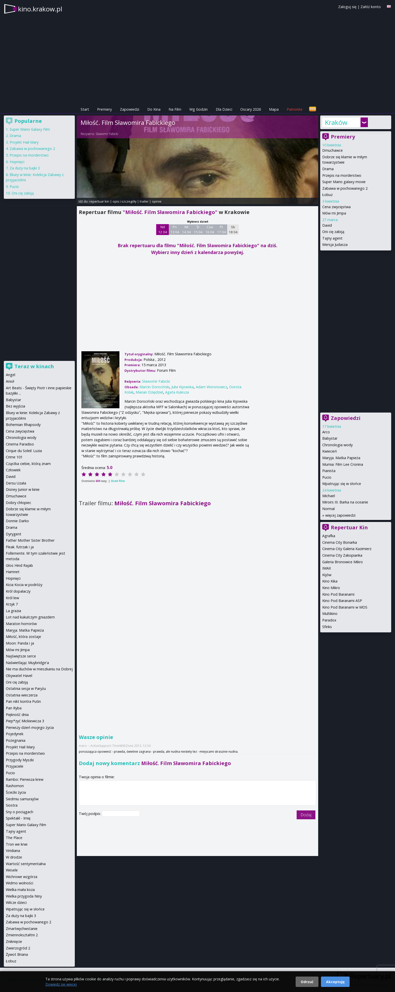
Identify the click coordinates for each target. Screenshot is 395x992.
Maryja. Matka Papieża (341, 457)
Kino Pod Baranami (338, 594)
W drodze (14, 857)
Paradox (329, 620)
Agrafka (328, 535)
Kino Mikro (331, 587)
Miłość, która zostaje (23, 636)
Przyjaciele (14, 766)
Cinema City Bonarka (339, 542)
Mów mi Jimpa (334, 213)
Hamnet (13, 571)
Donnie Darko (17, 520)
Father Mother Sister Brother (30, 540)
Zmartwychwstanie (22, 928)
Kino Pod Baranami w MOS (344, 607)
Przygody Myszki (20, 759)
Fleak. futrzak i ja (20, 546)
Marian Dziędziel (149, 392)
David (327, 225)
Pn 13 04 (174, 229)
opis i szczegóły (124, 201)
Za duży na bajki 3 (25, 168)
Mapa (274, 109)
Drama (328, 168)
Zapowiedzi (129, 109)
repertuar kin (99, 201)
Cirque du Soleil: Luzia (24, 450)
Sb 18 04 (233, 229)
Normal (328, 508)
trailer (144, 201)
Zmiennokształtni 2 (22, 934)
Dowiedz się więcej (61, 984)
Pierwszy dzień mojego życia (30, 727)
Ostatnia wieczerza (22, 695)
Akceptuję (335, 981)
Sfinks (327, 626)
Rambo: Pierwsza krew (24, 779)
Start (85, 109)
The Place (14, 837)
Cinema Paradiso (20, 444)
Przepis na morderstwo (341, 175)
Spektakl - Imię (18, 818)
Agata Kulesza (177, 392)
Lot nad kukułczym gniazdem (30, 617)
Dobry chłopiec (18, 502)
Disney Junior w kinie (23, 489)
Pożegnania (15, 740)
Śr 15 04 (198, 229)
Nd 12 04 (162, 229)
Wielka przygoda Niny (24, 896)
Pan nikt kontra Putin (23, 701)
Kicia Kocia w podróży (24, 584)
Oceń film (118, 481)
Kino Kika (329, 581)
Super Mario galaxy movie (344, 181)
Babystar (329, 438)
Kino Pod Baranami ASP (342, 600)
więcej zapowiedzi (340, 515)
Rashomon (15, 785)
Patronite (294, 109)
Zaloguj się (347, 6)
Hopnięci (17, 161)
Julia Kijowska (182, 386)
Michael (328, 495)
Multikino (329, 613)
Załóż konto (371, 6)
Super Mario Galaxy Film (30, 129)
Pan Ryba (14, 708)
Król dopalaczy (18, 591)
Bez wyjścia (15, 406)
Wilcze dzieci (16, 902)
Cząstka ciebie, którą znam (28, 463)
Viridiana (13, 850)
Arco (326, 432)
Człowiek (13, 470)
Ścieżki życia (16, 792)
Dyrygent (13, 534)
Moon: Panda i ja (20, 643)
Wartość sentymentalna (26, 863)
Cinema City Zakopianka (342, 555)
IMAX (326, 568)
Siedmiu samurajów (22, 798)
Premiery (104, 109)
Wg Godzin (198, 109)
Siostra (11, 805)
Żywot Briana (17, 954)
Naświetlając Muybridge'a (27, 662)
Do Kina (153, 109)
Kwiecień (329, 451)
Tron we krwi (16, 844)
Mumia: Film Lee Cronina (342, 464)
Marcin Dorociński (154, 386)
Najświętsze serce (21, 656)
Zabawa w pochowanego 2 (345, 188)
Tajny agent (332, 238)
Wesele (12, 870)
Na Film (175, 109)
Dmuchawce (332, 150)
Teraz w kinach (34, 366)
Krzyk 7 (12, 604)
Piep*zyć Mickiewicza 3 (25, 720)
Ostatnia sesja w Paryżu (26, 688)
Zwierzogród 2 (18, 948)
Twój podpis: (90, 813)
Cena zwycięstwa (336, 206)
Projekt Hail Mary (24, 142)
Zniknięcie (14, 941)
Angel (10, 374)
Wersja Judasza (335, 244)
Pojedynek (14, 733)
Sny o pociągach (19, 811)
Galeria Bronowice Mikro (342, 561)
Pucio (326, 477)
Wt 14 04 (186, 229)
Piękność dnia (17, 714)
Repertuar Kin (349, 527)
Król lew (12, 597)
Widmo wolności (19, 883)
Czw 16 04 (209, 229)
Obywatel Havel (19, 675)
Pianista (328, 470)
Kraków (336, 122)
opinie (156, 201)
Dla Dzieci (224, 109)
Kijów (326, 574)
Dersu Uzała (16, 483)
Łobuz (327, 194)
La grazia (13, 610)
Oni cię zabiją (333, 231)
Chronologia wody (337, 444)
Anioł (10, 381)
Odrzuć (307, 981)
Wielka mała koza (20, 889)
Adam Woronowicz (211, 386)
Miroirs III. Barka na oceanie (345, 502)
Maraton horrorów (21, 623)
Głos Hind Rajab (19, 565)
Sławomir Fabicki (107, 134)
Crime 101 (14, 457)
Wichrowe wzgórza (21, 876)
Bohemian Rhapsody (23, 424)
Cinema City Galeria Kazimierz (346, 548)
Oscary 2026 (250, 109)
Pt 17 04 (221, 229)
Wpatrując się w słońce (341, 483)
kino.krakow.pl (40, 8)
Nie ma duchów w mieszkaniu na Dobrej (39, 669)
